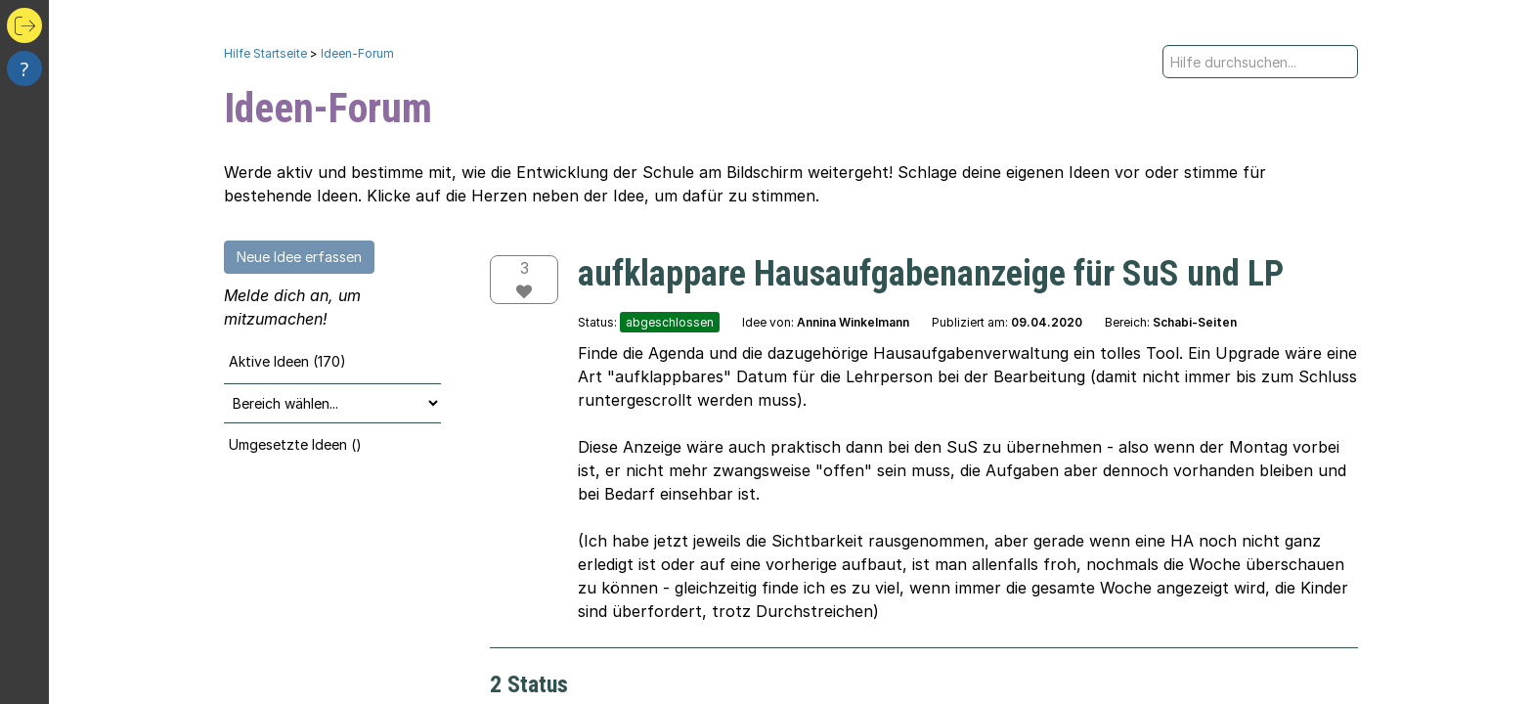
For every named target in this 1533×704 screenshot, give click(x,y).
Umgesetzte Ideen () (295, 444)
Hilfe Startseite (265, 53)
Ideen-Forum (357, 53)
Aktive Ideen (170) (287, 361)
